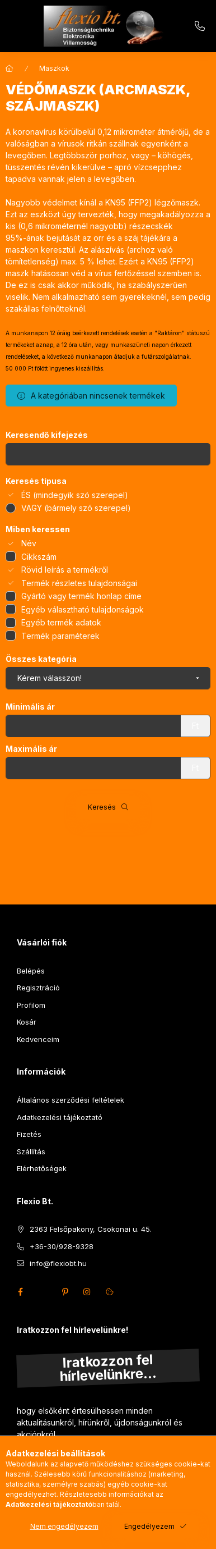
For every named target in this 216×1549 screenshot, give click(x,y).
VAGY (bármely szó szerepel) (76, 508)
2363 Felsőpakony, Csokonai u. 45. (91, 1228)
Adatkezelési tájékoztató (59, 1117)
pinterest (65, 1292)
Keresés (102, 807)
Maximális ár (31, 748)
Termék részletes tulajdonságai (79, 583)
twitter (42, 1292)
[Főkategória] (9, 68)
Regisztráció (38, 987)
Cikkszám (39, 556)
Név (28, 543)
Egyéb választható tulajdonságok (82, 609)
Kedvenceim (38, 1039)
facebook (20, 1292)
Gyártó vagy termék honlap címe (81, 596)
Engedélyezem (149, 1526)
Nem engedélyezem (64, 1526)
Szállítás (31, 1151)
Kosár (26, 1021)
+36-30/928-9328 (199, 26)
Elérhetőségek (42, 1168)
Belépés (31, 970)
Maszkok (54, 68)
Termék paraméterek (60, 636)
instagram (87, 1292)
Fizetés (29, 1134)
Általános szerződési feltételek (70, 1099)
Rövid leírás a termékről (64, 569)
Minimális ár (30, 706)
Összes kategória (41, 659)
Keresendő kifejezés (47, 435)
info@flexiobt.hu (58, 1263)
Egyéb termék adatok (61, 622)
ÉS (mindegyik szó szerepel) (74, 495)
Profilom (31, 1004)
